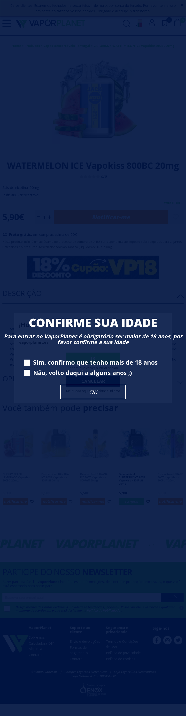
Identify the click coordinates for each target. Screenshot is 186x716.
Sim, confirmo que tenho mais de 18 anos (91, 362)
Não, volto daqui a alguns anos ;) (78, 373)
